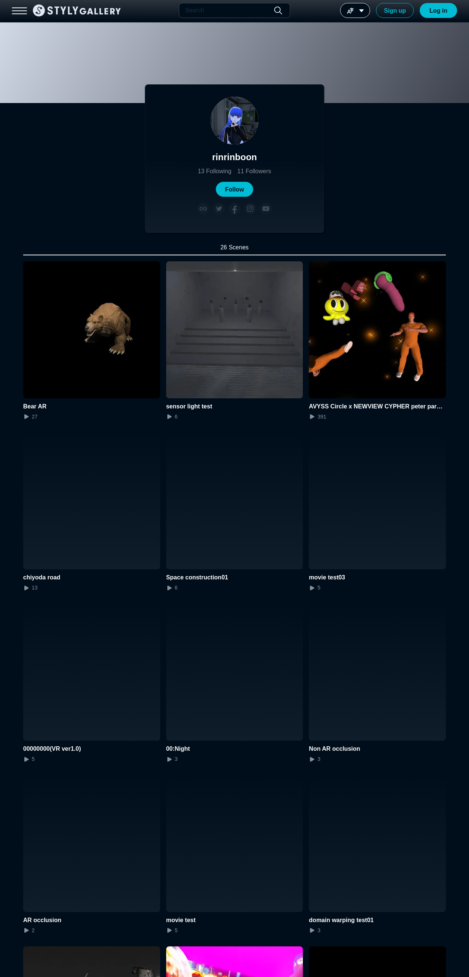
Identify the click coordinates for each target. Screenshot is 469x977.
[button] (234, 189)
